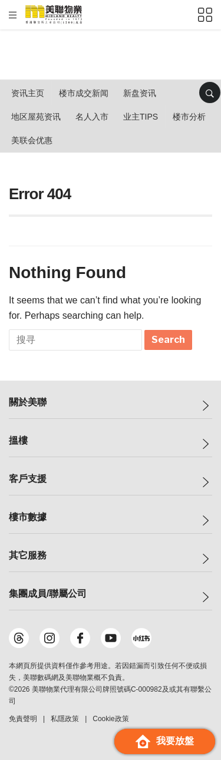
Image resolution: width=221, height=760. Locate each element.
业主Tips (140, 116)
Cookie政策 (110, 719)
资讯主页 (27, 93)
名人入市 (91, 116)
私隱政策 (65, 719)
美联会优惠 (31, 140)
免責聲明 (23, 719)
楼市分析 (189, 116)
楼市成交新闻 (83, 93)
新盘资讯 (139, 93)
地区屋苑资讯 (36, 116)
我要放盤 (165, 741)
